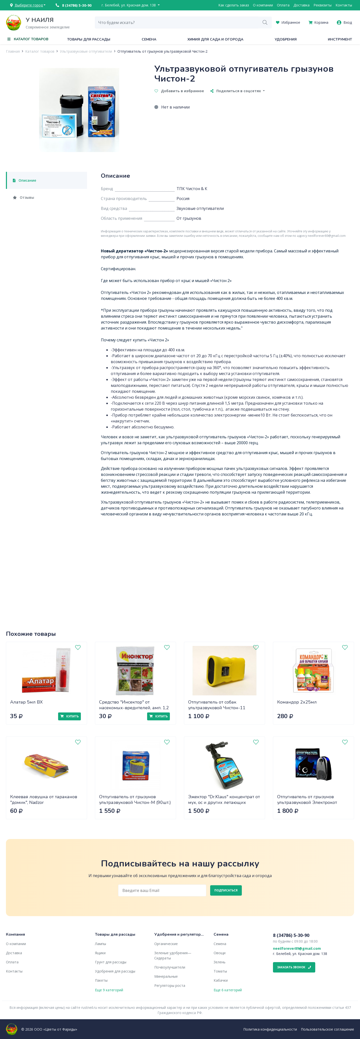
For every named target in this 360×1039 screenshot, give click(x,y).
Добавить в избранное (179, 90)
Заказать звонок (294, 967)
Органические (166, 943)
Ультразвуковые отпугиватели (86, 51)
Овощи (219, 953)
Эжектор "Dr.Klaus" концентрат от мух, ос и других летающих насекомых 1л (224, 802)
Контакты (344, 5)
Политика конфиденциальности (270, 1029)
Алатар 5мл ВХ (26, 702)
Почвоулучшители (169, 967)
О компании (263, 5)
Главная (13, 51)
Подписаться (226, 890)
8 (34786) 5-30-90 (73, 5)
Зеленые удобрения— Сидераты (172, 955)
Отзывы (23, 197)
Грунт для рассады (110, 962)
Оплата (283, 5)
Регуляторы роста (169, 985)
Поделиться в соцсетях (236, 90)
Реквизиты (323, 5)
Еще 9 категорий (109, 990)
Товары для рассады (88, 39)
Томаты (220, 971)
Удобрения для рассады (115, 971)
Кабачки (221, 980)
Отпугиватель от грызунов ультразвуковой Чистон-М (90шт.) (135, 799)
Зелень (219, 962)
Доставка (301, 5)
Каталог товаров (39, 51)
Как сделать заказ (233, 5)
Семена (149, 39)
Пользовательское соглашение (327, 1029)
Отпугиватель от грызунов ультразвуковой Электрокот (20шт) (307, 802)
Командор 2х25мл (297, 702)
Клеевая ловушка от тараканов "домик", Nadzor (43, 799)
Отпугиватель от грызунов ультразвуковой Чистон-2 (162, 51)
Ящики (100, 953)
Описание (24, 180)
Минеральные (166, 976)
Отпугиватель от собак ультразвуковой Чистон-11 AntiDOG (217, 707)
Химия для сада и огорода (215, 39)
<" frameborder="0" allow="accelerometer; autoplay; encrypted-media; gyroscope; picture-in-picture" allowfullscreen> (224, 566)
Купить (69, 716)
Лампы (100, 943)
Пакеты (101, 980)
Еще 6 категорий (228, 990)
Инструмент (340, 39)
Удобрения (286, 39)
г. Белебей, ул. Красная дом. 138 (129, 5)
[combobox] (177, 22)
